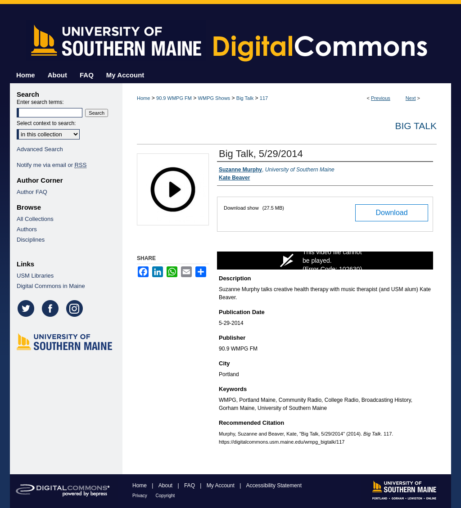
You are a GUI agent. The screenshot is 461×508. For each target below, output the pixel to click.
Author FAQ (32, 192)
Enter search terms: (40, 102)
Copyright (165, 495)
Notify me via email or (51, 165)
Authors (27, 229)
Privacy (140, 495)
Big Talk (244, 98)
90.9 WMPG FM (174, 98)
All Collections (35, 219)
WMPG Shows (214, 98)
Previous (380, 98)
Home (143, 98)
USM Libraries (35, 275)
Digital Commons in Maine (51, 286)
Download (391, 212)
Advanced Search (40, 149)
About (166, 485)
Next (411, 98)
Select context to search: (46, 123)
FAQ (190, 485)
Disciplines (31, 239)
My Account (221, 485)
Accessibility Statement (274, 485)
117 (264, 98)
